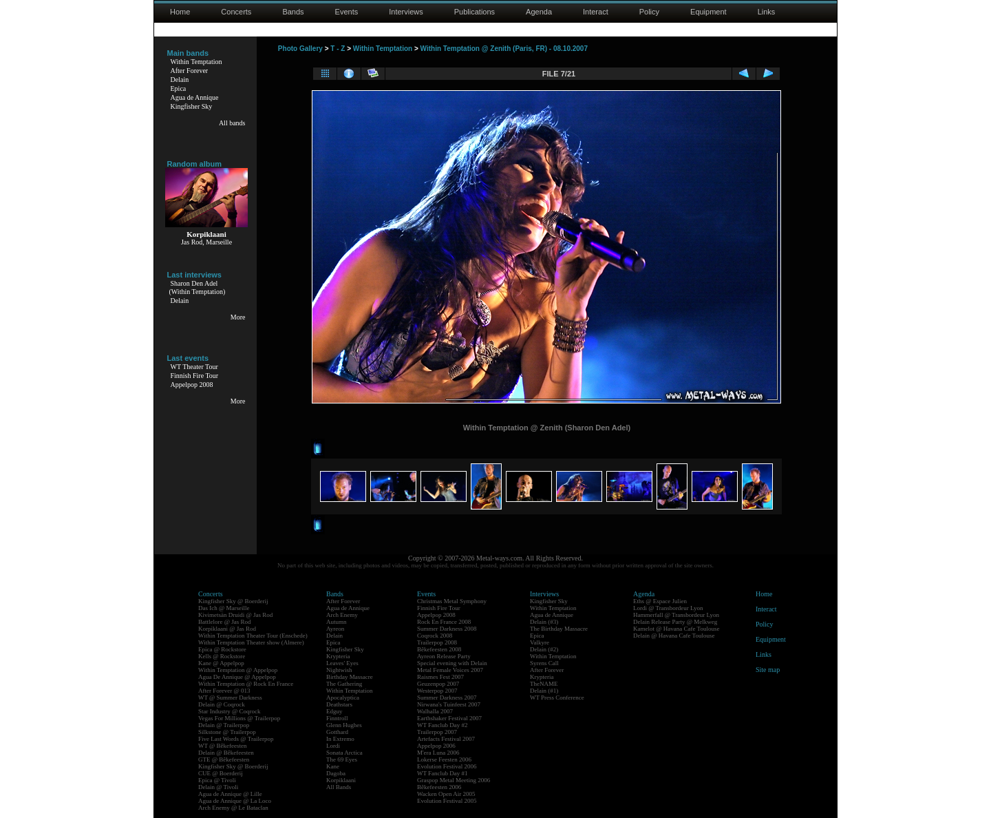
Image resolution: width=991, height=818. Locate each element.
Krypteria (338, 656)
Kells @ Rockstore (221, 656)
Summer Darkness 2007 (447, 697)
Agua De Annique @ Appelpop (237, 676)
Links (767, 12)
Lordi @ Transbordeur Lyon (668, 608)
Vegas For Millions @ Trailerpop (239, 718)
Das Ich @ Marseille (224, 608)
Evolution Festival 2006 (447, 766)
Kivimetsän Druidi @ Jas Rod (235, 614)
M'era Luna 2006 (438, 752)
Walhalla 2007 (435, 711)
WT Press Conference (557, 697)
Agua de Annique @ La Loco (234, 800)
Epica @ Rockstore (222, 649)
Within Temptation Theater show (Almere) (251, 642)
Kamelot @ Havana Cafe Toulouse (676, 628)
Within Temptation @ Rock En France (245, 683)
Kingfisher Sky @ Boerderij (233, 601)
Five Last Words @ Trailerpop (235, 738)
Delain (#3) (544, 621)
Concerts (236, 12)
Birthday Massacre (349, 676)
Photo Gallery (300, 48)
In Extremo (340, 738)
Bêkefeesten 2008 (439, 649)
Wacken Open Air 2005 (446, 793)
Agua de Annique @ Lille (230, 793)
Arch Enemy (342, 614)
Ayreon (335, 628)
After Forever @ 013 (224, 690)
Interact (595, 12)
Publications (474, 12)
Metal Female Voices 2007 (450, 670)
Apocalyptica (342, 697)
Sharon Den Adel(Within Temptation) (197, 287)
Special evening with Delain (452, 663)
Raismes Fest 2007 (440, 676)
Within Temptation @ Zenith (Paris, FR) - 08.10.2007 (504, 48)
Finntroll (337, 718)
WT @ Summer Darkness (230, 697)
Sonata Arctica (344, 752)
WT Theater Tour (194, 366)
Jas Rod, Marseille (206, 242)
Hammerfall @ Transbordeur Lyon (676, 614)
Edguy (334, 711)
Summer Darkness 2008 (447, 628)
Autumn (336, 621)
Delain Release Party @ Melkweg (675, 621)
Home (180, 12)
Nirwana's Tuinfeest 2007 (448, 704)
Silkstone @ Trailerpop (227, 731)
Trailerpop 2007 (437, 731)
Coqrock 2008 (434, 635)
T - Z (337, 48)
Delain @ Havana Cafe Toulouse (673, 635)
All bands (232, 123)
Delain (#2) (544, 649)
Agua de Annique (195, 97)
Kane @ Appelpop (221, 663)
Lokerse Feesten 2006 (444, 759)
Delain (180, 79)
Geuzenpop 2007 (438, 683)
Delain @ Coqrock (221, 704)
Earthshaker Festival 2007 (449, 718)
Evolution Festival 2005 (447, 800)
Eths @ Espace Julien (660, 601)
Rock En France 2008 (444, 621)
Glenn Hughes (344, 725)
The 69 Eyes (341, 759)
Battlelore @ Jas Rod (224, 621)
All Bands (338, 787)
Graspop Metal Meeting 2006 (453, 780)
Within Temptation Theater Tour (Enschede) (253, 635)
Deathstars (339, 704)
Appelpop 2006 (436, 745)
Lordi (333, 745)
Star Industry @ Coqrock (229, 711)
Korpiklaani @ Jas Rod (227, 628)
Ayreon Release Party (444, 656)
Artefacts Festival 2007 (446, 738)
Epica (179, 88)
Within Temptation (196, 61)
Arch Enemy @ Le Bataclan (233, 807)
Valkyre (539, 642)
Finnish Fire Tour (195, 375)
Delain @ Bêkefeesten (226, 752)
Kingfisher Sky (192, 106)
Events (347, 12)
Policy (649, 12)
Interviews (406, 12)
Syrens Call (544, 663)
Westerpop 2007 (437, 690)
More (238, 317)
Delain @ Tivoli (218, 787)
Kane (332, 766)
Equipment (708, 12)
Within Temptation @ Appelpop (237, 670)
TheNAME (544, 683)
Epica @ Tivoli (217, 780)
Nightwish (339, 670)
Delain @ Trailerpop (223, 725)
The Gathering (344, 683)
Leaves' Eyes (342, 663)
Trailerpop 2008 (437, 642)
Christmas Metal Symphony (452, 601)
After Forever (190, 70)
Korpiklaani (341, 780)
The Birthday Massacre (559, 628)
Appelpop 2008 (192, 384)
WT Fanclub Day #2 (442, 725)
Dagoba (335, 773)
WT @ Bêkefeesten (222, 745)
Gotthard (337, 731)
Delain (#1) (544, 690)
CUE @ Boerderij (220, 773)
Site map (768, 669)
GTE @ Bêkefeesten (223, 759)
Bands (292, 12)
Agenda (539, 12)
